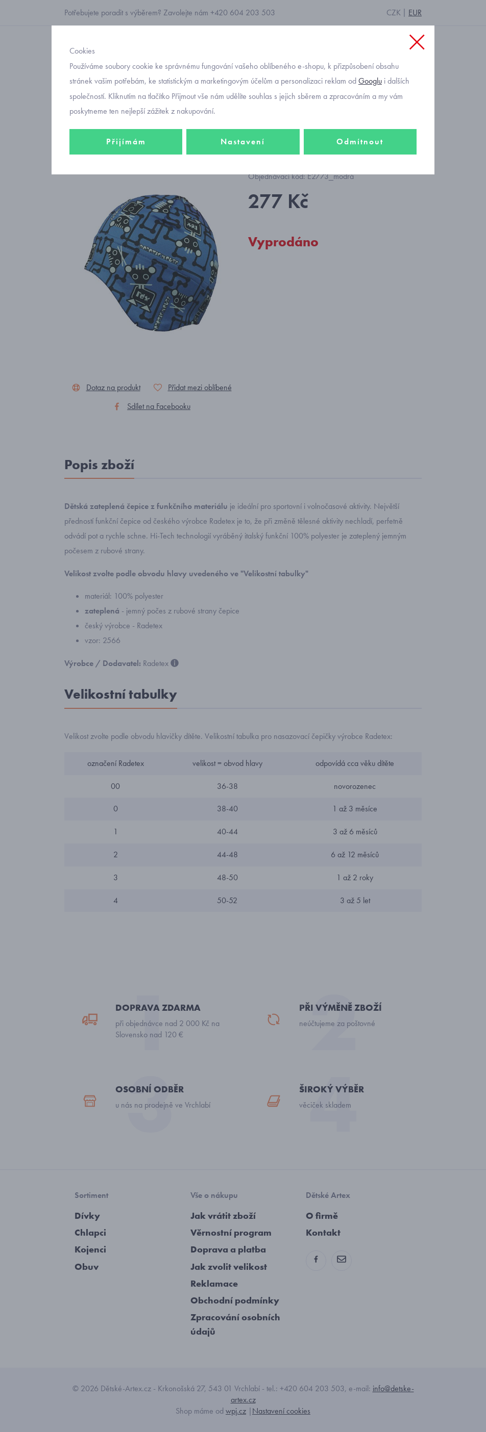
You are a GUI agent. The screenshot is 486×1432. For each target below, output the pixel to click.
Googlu (370, 80)
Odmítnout (359, 141)
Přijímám (126, 141)
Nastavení (243, 141)
